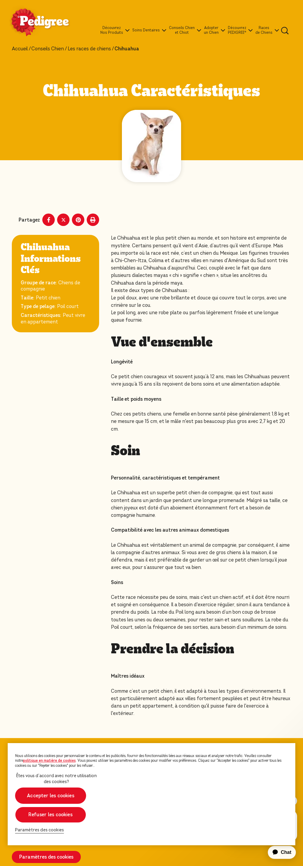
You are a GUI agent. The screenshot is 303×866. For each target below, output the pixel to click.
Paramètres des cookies (46, 857)
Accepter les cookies (50, 795)
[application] (278, 852)
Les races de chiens (89, 49)
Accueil (20, 49)
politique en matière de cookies (49, 760)
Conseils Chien (47, 49)
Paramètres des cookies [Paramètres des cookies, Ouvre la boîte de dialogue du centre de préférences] (39, 830)
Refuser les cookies (50, 814)
